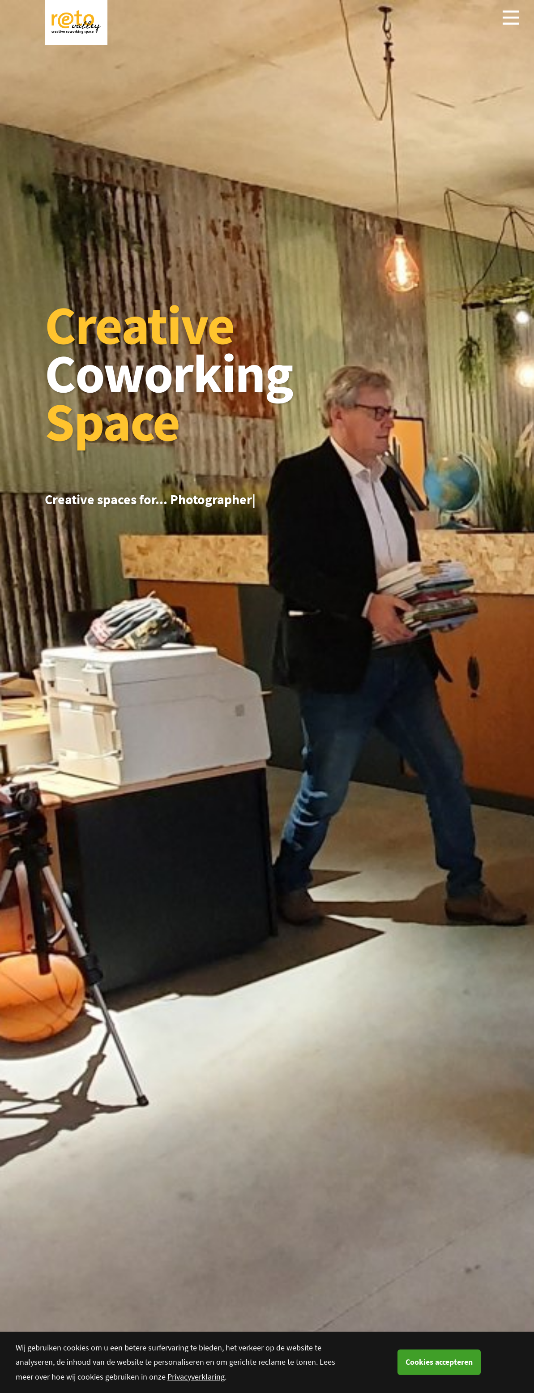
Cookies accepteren (439, 1362)
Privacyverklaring (196, 1377)
